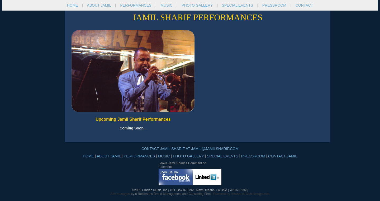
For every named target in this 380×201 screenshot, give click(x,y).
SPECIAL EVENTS (237, 5)
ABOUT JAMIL (99, 5)
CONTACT (304, 5)
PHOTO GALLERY (197, 5)
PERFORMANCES (136, 5)
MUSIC (166, 5)
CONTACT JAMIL (282, 156)
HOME (72, 5)
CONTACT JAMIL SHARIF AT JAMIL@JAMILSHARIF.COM (190, 149)
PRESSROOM (274, 5)
